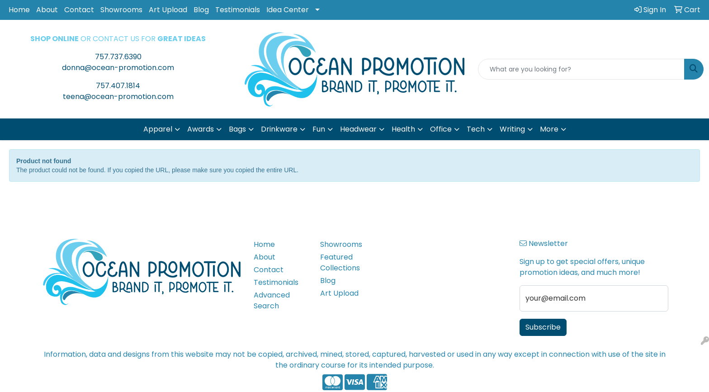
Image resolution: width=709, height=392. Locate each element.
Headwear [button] (358, 129)
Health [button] (403, 129)
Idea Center (287, 10)
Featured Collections (340, 262)
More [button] (549, 129)
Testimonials (237, 10)
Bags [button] (237, 129)
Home (19, 10)
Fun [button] (318, 129)
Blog (201, 10)
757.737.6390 (118, 57)
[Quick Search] (581, 69)
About (47, 10)
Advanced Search (272, 300)
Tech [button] (476, 129)
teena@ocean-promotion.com (118, 96)
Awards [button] (200, 129)
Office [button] (441, 129)
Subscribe (543, 327)
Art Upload (168, 10)
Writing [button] (512, 129)
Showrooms (121, 10)
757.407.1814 (118, 85)
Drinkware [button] (279, 129)
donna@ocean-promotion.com (118, 67)
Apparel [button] (157, 129)
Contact (79, 10)
